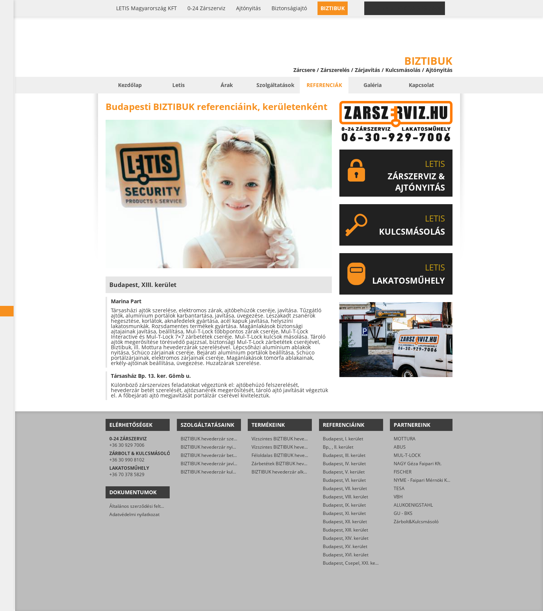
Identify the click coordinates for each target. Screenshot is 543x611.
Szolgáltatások (275, 85)
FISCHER (402, 472)
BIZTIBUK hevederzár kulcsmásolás (218, 472)
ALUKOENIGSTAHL (413, 505)
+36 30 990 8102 (126, 460)
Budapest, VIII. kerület (345, 496)
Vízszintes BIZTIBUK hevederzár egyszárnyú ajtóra (304, 438)
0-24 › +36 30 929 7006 (409, 8)
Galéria (373, 85)
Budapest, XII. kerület (345, 521)
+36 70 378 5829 (126, 474)
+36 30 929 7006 (126, 445)
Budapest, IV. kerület (344, 463)
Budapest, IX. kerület (344, 505)
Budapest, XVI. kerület (345, 554)
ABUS (400, 447)
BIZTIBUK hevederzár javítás (210, 463)
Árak (227, 85)
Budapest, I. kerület (343, 438)
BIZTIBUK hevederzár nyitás (210, 447)
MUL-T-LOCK (407, 455)
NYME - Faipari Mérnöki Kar (422, 480)
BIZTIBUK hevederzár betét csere (215, 455)
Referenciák (324, 85)
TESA (399, 488)
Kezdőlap (130, 85)
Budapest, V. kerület (344, 472)
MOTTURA (405, 438)
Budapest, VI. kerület (344, 480)
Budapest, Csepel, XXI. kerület (354, 563)
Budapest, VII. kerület (345, 488)
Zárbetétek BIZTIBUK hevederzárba (289, 463)
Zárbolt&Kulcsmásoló (416, 521)
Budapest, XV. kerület (345, 546)
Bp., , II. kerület (338, 447)
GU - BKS (403, 513)
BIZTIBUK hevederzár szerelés (212, 438)
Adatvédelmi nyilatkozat (134, 514)
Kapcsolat (421, 85)
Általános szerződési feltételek (141, 506)
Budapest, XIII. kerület (345, 530)
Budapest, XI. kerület (344, 513)
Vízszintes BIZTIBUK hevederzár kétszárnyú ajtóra (304, 447)
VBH (398, 496)
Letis (178, 85)
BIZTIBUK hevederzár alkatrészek (287, 472)
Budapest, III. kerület (344, 455)
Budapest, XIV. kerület (345, 538)
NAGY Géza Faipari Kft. (418, 463)
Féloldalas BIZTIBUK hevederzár (285, 455)
